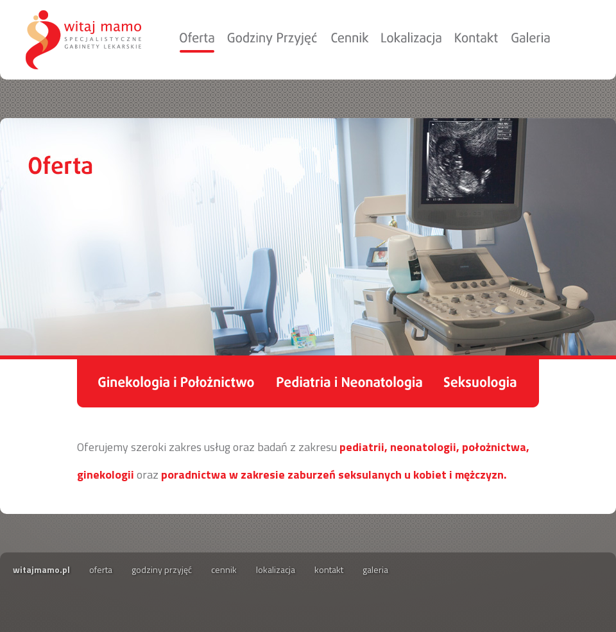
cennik (224, 569)
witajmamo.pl (41, 569)
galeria (375, 569)
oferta (100, 569)
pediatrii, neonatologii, (399, 447)
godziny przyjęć (162, 569)
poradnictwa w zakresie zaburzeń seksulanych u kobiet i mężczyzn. (333, 474)
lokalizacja (275, 569)
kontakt (328, 569)
